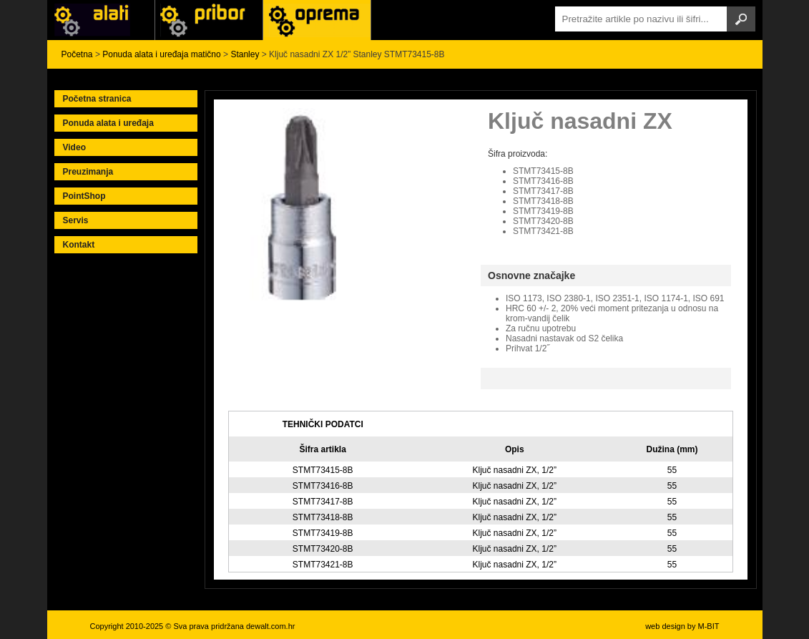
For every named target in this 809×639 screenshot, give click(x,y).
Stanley (244, 54)
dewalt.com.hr (270, 626)
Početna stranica (97, 99)
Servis (76, 220)
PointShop (84, 196)
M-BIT (709, 626)
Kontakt (79, 245)
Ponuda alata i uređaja (108, 123)
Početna (77, 54)
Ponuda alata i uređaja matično (161, 54)
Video (74, 147)
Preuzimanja (88, 172)
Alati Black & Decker (209, 20)
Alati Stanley (317, 20)
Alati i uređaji (101, 20)
